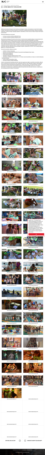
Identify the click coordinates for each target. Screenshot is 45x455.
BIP (23, 453)
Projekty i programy (7, 5)
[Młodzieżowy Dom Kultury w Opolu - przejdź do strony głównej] (5, 1)
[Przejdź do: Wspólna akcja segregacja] (2, 7)
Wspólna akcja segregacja (15, 5)
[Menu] (43, 2)
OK (36, 234)
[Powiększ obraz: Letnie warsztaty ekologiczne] (14, 18)
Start (2, 5)
